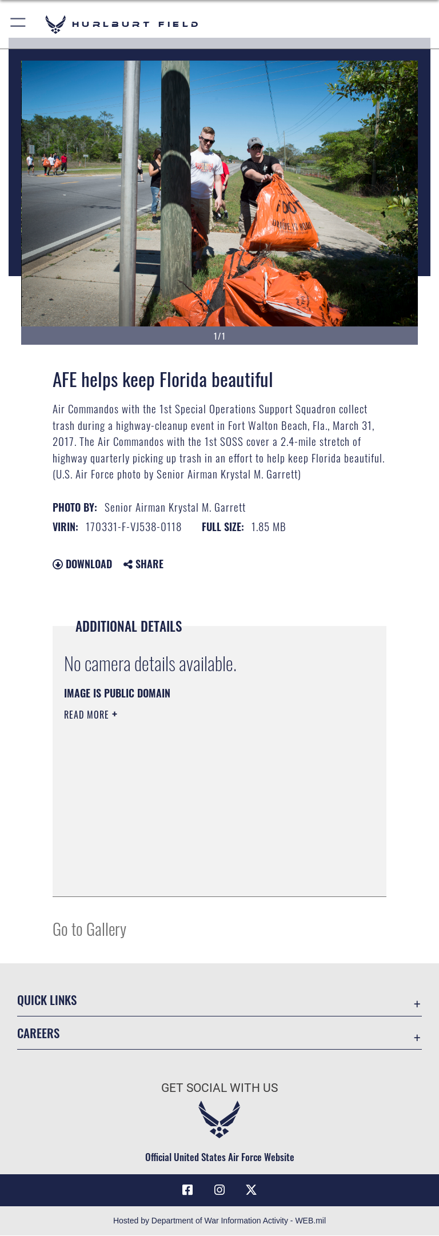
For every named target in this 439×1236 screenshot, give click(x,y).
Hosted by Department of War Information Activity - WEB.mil (219, 1221)
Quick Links (47, 999)
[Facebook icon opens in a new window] (187, 1190)
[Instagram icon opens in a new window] (219, 1190)
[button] (18, 24)
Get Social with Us (219, 1088)
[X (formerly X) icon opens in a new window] (251, 1190)
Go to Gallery (89, 928)
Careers (38, 1033)
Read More (88, 714)
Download (82, 563)
